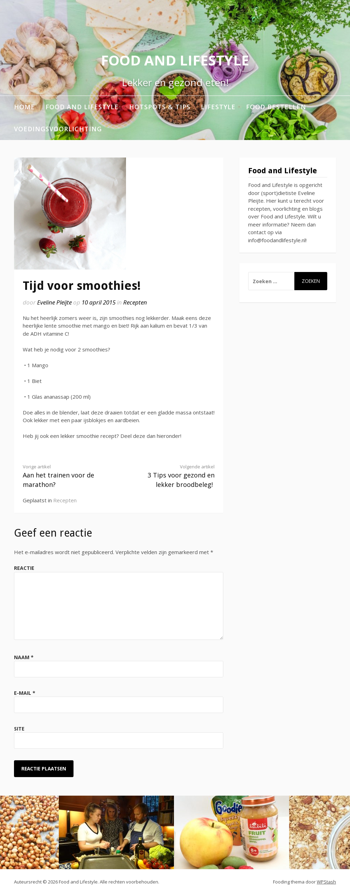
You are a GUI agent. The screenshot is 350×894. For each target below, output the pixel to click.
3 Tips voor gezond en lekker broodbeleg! (171, 476)
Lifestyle (218, 107)
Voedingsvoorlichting (58, 129)
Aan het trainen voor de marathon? (66, 476)
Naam (24, 657)
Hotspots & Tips (159, 107)
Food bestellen (276, 107)
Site (19, 728)
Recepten (135, 302)
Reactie (24, 568)
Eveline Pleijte (54, 302)
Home (24, 107)
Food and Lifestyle (175, 60)
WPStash (326, 882)
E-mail (24, 693)
